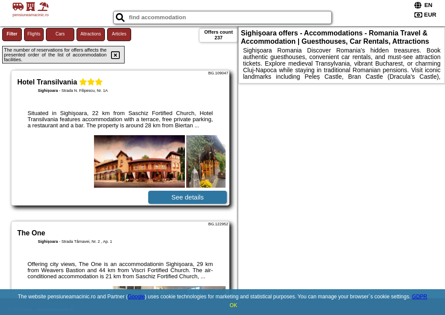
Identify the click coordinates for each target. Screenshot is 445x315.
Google (136, 297)
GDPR (420, 297)
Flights (34, 34)
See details (187, 197)
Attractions (90, 34)
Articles (119, 34)
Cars (60, 34)
